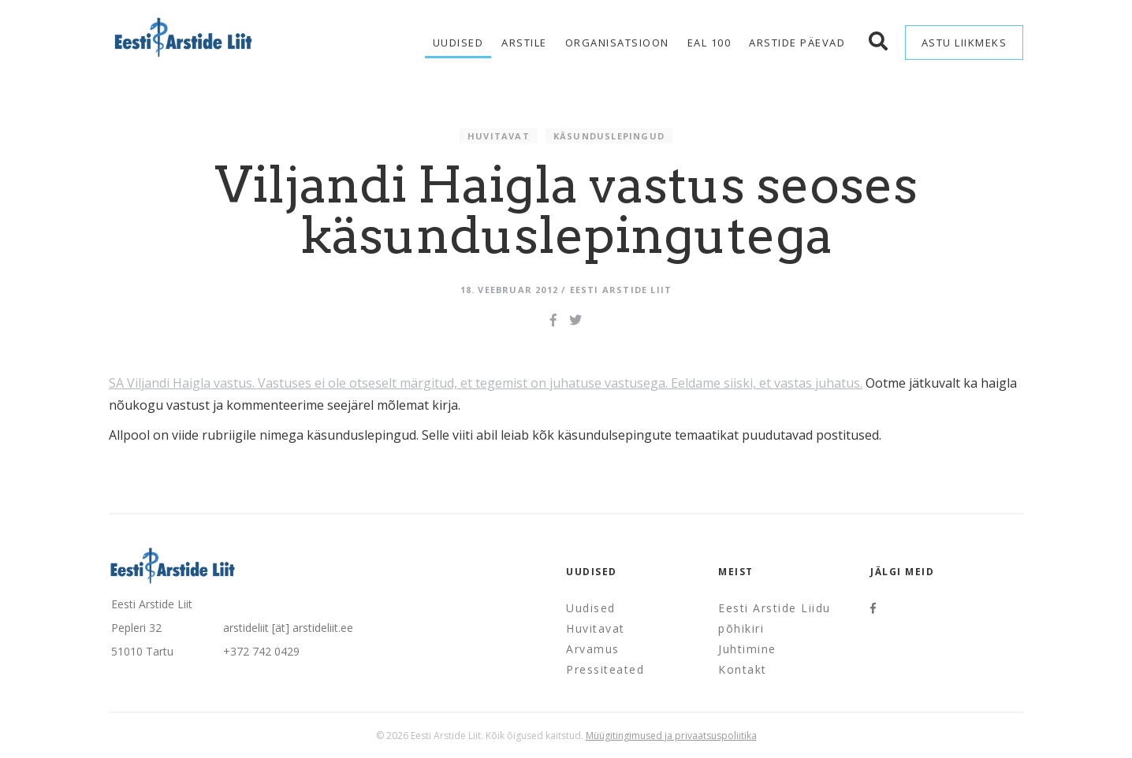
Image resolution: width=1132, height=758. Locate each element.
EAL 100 (709, 42)
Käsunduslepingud (609, 136)
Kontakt (742, 669)
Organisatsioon (617, 42)
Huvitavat (498, 136)
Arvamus (593, 648)
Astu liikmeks (964, 42)
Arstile (524, 42)
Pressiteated (605, 669)
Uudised (458, 42)
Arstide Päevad (797, 42)
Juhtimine (747, 648)
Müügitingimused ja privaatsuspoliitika (671, 735)
